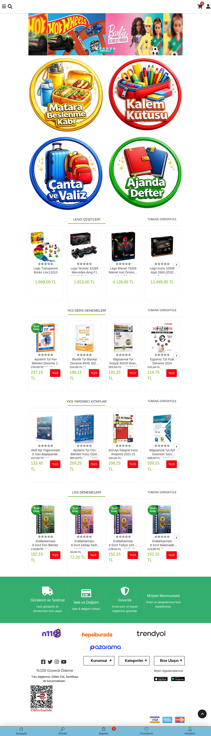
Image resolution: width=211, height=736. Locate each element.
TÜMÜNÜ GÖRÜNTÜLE (162, 219)
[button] (32, 34)
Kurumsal (99, 662)
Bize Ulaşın (169, 662)
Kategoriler (134, 662)
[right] (176, 265)
